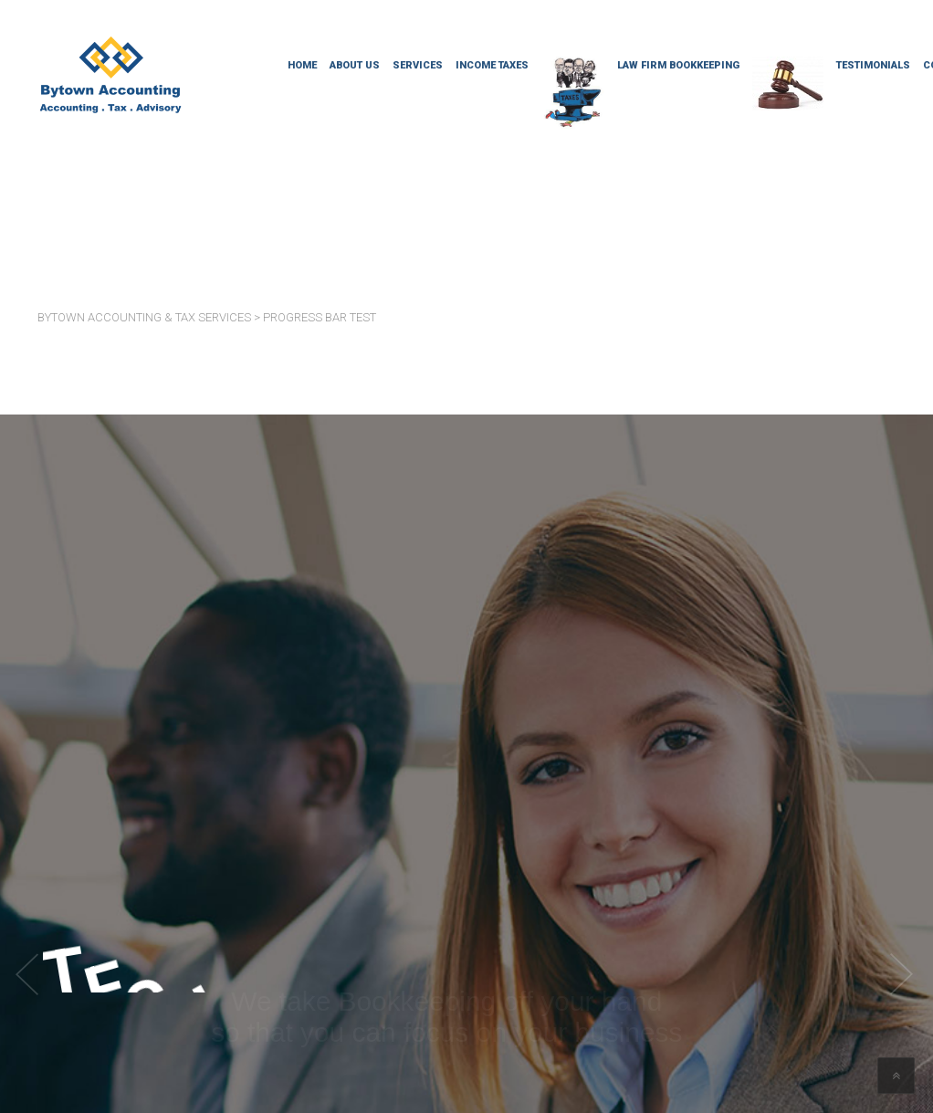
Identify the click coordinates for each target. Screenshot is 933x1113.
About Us (355, 65)
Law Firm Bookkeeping (678, 65)
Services (418, 65)
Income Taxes (492, 65)
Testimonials (873, 65)
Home (302, 65)
